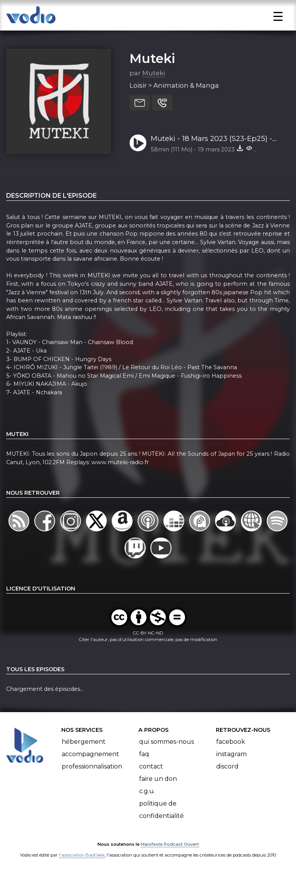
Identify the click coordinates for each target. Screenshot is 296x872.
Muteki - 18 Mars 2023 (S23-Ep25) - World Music (211, 139)
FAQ (144, 754)
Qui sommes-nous (166, 741)
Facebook (230, 741)
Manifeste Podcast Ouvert (170, 844)
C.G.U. (147, 791)
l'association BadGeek (82, 855)
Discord (227, 766)
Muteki (152, 58)
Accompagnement (90, 754)
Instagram (231, 754)
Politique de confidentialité (161, 809)
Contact (151, 766)
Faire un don (158, 778)
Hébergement (84, 741)
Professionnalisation (92, 766)
